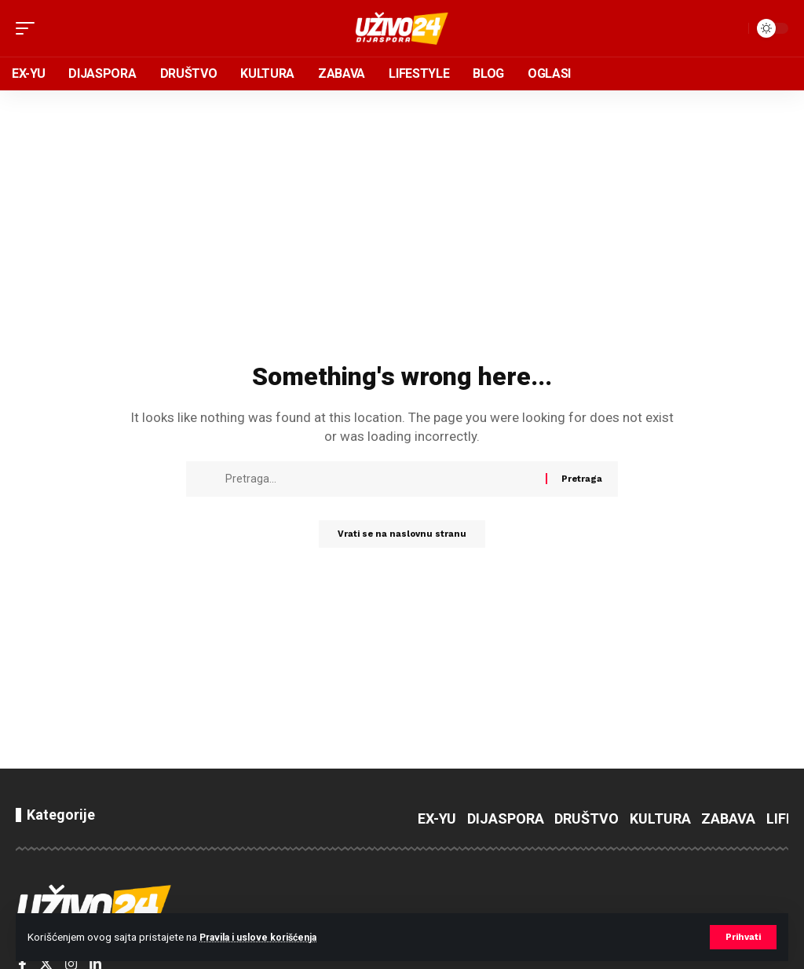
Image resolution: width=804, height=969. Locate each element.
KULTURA (660, 818)
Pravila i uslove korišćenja (266, 936)
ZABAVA (728, 818)
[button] (742, 936)
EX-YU (437, 818)
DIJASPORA (505, 818)
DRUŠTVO (586, 818)
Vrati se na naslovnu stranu (402, 535)
